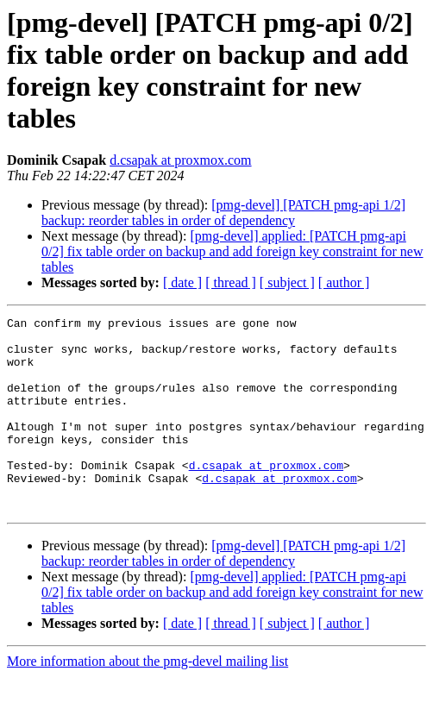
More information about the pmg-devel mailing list (147, 700)
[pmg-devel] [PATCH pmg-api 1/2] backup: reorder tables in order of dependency (223, 213)
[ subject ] (287, 282)
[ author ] (344, 282)
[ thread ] (230, 282)
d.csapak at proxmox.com (180, 160)
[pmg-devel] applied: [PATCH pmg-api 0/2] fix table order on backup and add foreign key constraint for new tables (232, 251)
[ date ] (182, 282)
